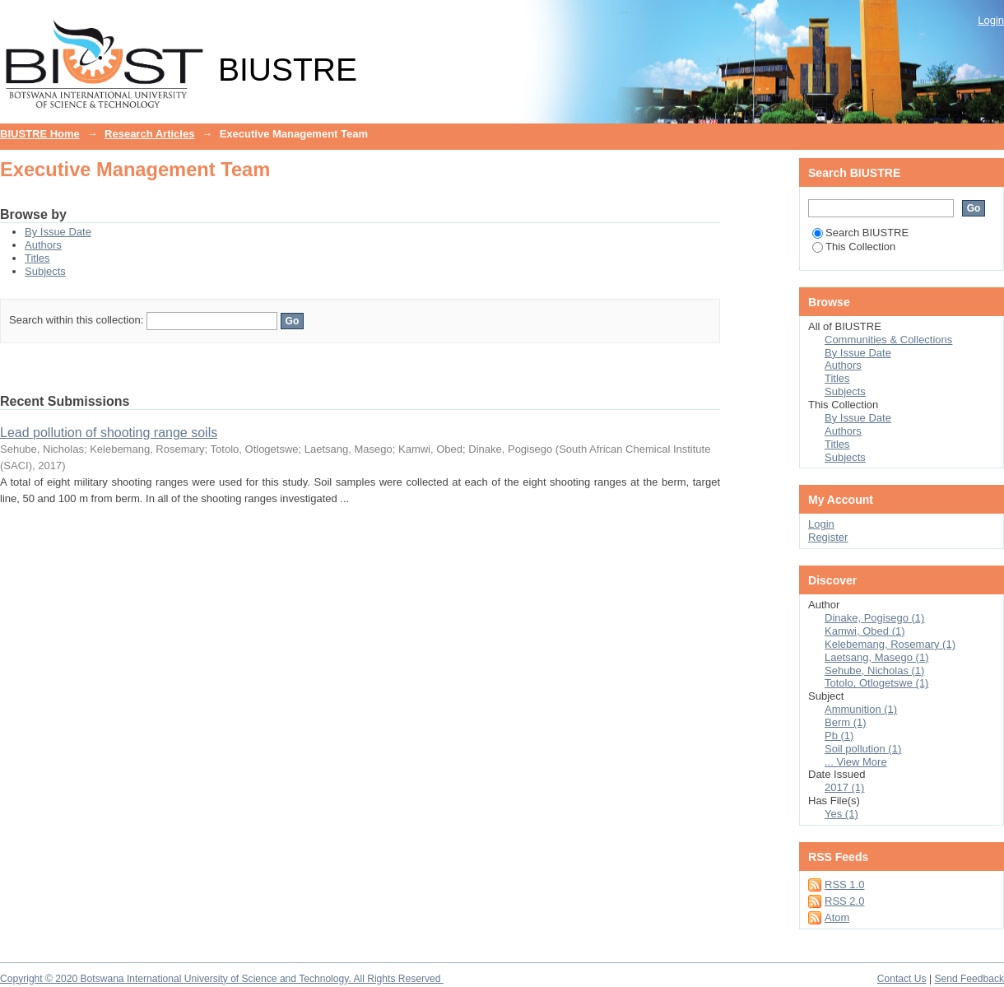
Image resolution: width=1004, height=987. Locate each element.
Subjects (45, 271)
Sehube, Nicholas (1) (874, 670)
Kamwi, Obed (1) (865, 631)
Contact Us (902, 979)
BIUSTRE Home (40, 134)
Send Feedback (969, 979)
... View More (856, 762)
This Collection (853, 246)
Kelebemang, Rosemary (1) (890, 644)
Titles (37, 258)
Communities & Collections (888, 339)
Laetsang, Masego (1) (876, 657)
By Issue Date (58, 232)
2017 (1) (844, 787)
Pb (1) (839, 735)
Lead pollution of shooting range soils (108, 433)
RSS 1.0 (844, 884)
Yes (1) (841, 814)
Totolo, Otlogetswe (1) (876, 683)
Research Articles (149, 134)
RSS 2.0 (844, 901)
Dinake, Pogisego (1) (874, 618)
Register (828, 537)
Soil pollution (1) (863, 749)
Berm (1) (846, 722)
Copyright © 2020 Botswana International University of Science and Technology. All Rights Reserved (222, 979)
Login (991, 20)
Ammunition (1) (861, 709)
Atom (837, 917)
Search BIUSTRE (860, 232)
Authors (43, 245)
